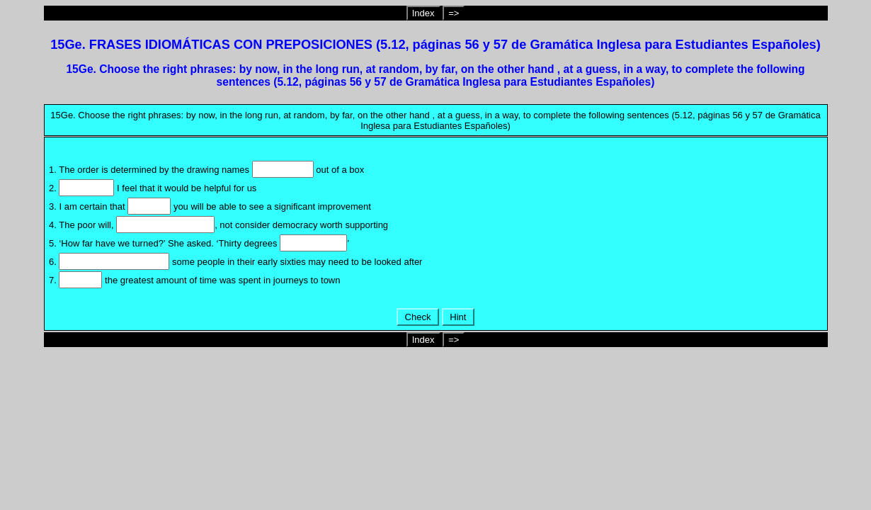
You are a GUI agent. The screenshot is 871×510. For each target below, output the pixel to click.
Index (423, 13)
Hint (458, 317)
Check (417, 317)
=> (453, 13)
